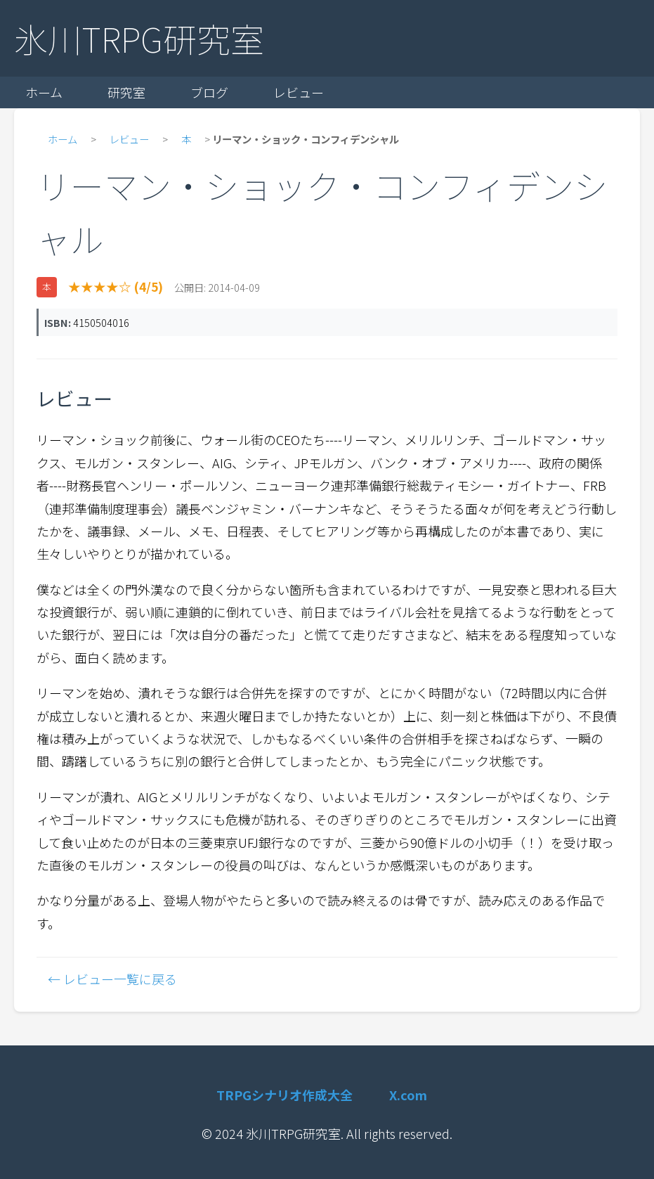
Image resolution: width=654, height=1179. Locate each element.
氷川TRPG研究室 (139, 38)
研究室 (126, 92)
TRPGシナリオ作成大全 (284, 1094)
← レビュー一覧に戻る (112, 978)
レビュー (298, 92)
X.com (408, 1094)
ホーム (44, 92)
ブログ (209, 92)
